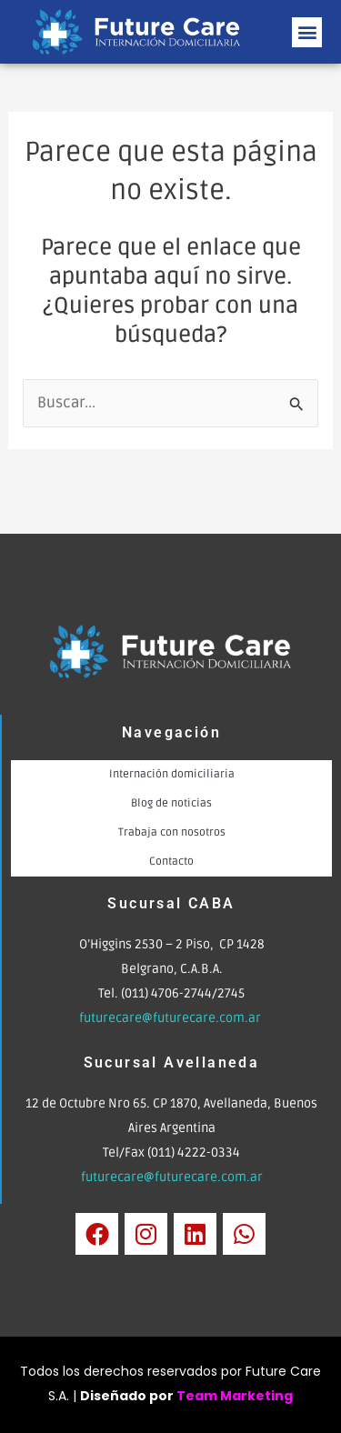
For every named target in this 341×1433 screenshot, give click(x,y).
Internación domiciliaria (172, 774)
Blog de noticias (171, 803)
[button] (307, 32)
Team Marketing (234, 1396)
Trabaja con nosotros (172, 832)
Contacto (171, 861)
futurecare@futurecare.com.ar (171, 1018)
